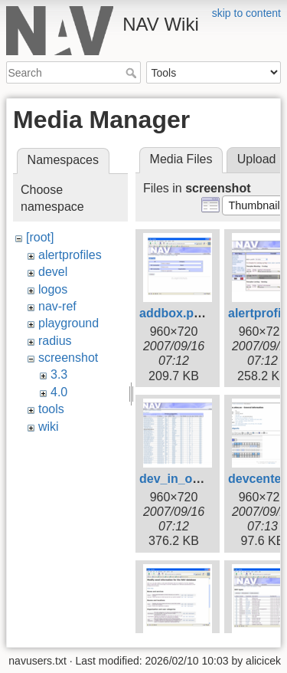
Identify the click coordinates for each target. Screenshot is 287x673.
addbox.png (174, 313)
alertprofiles (70, 254)
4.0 (59, 392)
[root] (40, 237)
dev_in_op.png (182, 478)
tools (51, 408)
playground (68, 323)
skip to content (246, 13)
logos (52, 289)
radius (55, 340)
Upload (256, 159)
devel (52, 271)
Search (133, 72)
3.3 (59, 374)
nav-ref (57, 306)
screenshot (68, 357)
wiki (48, 426)
